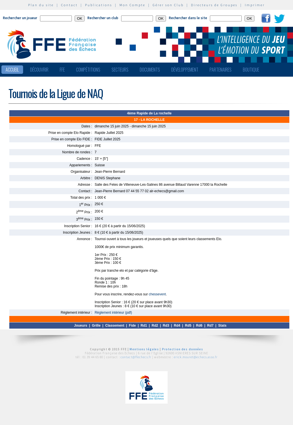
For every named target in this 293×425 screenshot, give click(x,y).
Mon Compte (132, 5)
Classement (114, 325)
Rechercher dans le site (188, 18)
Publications (98, 5)
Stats (222, 325)
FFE (62, 69)
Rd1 (144, 325)
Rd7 (210, 325)
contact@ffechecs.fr (136, 357)
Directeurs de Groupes (214, 5)
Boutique (251, 69)
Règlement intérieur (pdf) (113, 313)
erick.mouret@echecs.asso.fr (195, 357)
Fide (132, 325)
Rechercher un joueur (20, 18)
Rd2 (155, 325)
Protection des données (182, 349)
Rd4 (177, 325)
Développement (184, 69)
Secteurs (120, 69)
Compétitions (88, 69)
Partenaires (221, 69)
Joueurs (80, 325)
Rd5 (188, 325)
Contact (69, 5)
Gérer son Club (168, 5)
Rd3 (166, 325)
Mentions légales (144, 349)
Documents (150, 69)
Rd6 (199, 325)
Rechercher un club (102, 18)
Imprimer (255, 5)
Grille (96, 325)
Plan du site (41, 5)
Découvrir (39, 69)
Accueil (12, 69)
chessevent (157, 294)
